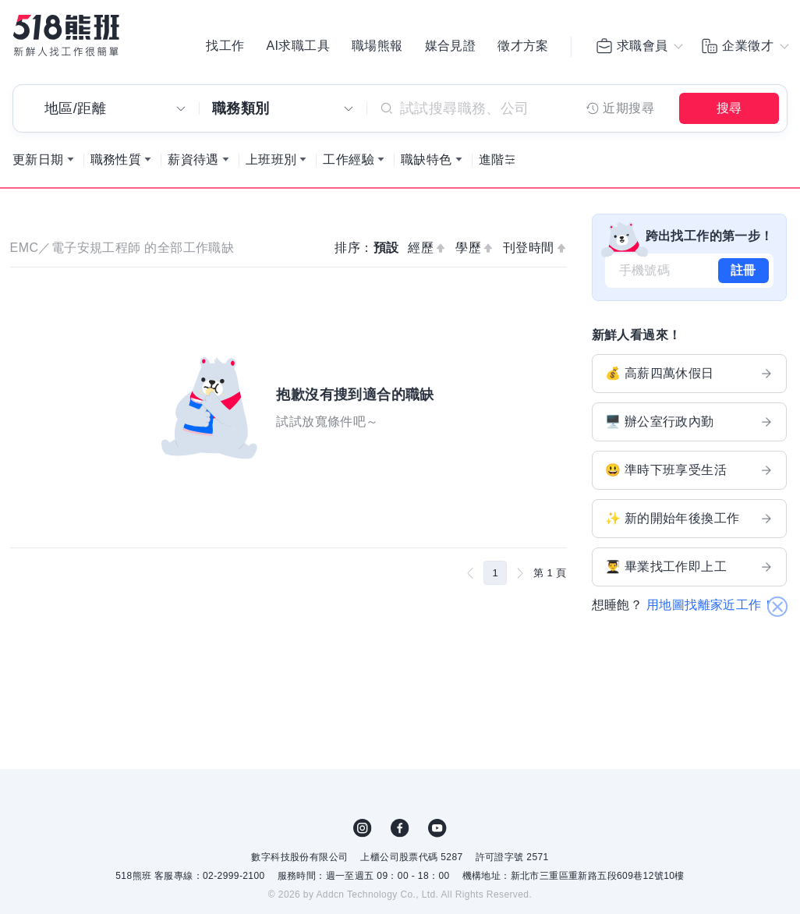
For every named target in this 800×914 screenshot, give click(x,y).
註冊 (743, 274)
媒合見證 (450, 47)
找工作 (225, 47)
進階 (491, 163)
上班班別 (271, 163)
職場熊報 (377, 47)
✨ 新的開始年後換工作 (689, 522)
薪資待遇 (193, 163)
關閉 (777, 584)
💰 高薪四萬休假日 (689, 377)
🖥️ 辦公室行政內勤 (689, 426)
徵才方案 (523, 47)
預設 (386, 251)
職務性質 (116, 163)
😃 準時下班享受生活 (689, 474)
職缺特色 (426, 163)
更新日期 (38, 163)
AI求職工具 (298, 47)
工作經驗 (348, 163)
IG (362, 832)
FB (400, 832)
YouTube (437, 832)
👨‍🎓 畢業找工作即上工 (689, 571)
